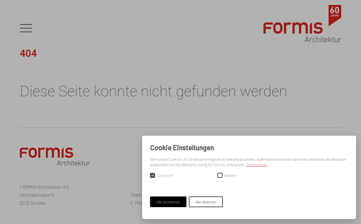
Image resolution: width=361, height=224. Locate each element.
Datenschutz (256, 164)
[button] (26, 28)
